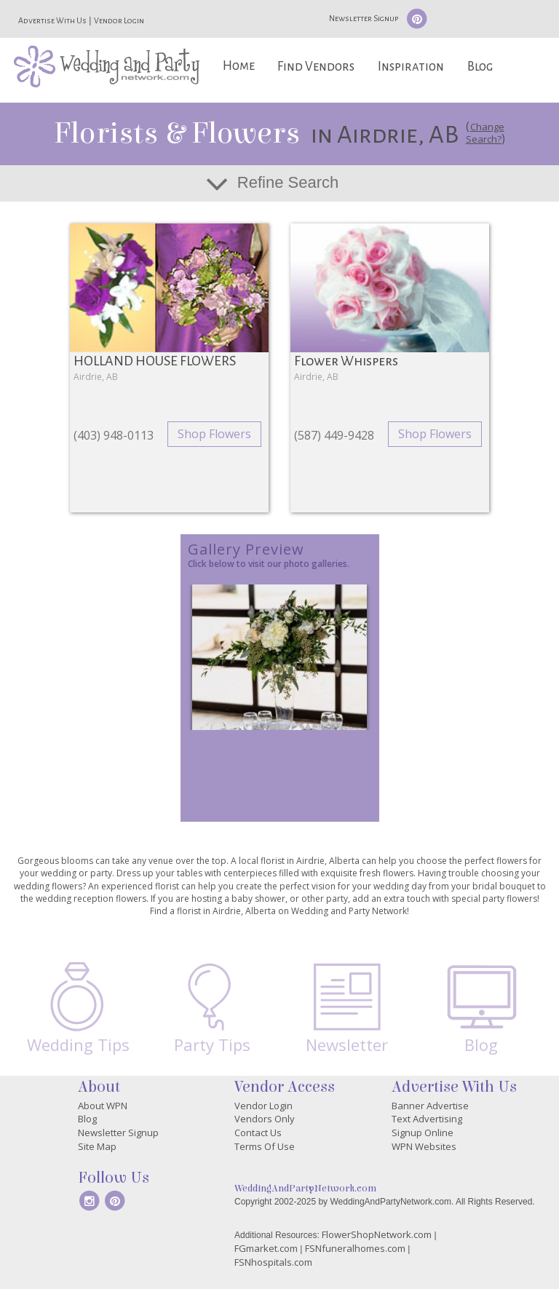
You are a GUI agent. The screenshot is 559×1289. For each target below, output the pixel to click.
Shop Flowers (214, 434)
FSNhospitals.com (273, 1262)
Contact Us (258, 1132)
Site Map (97, 1146)
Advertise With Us (52, 20)
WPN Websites (424, 1146)
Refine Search (287, 182)
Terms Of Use (264, 1146)
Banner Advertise (430, 1105)
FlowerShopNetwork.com (377, 1234)
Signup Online (422, 1132)
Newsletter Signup (363, 18)
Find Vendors (315, 67)
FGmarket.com (266, 1248)
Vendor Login (119, 20)
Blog (480, 67)
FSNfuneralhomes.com (355, 1248)
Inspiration (411, 67)
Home (239, 66)
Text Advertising (427, 1118)
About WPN (102, 1105)
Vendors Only (264, 1118)
